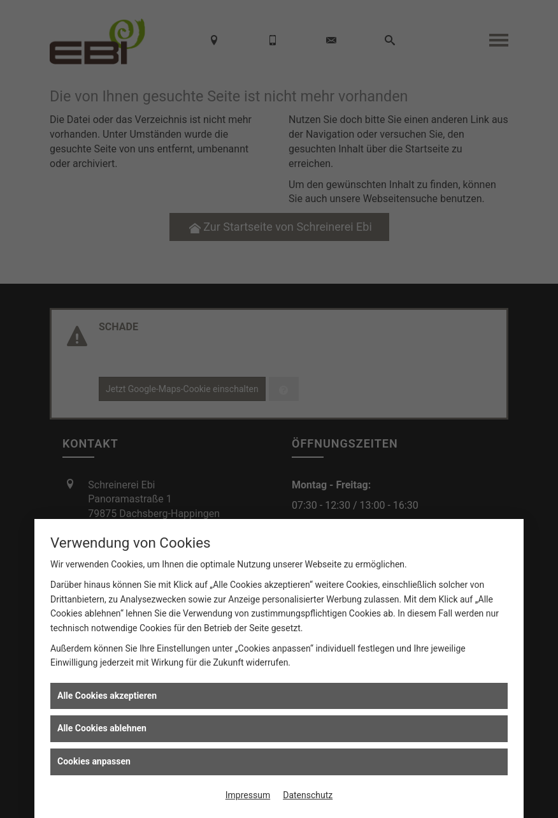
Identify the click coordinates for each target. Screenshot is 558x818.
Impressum (247, 795)
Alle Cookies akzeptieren (107, 695)
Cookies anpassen (94, 761)
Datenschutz (308, 795)
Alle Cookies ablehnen (102, 728)
